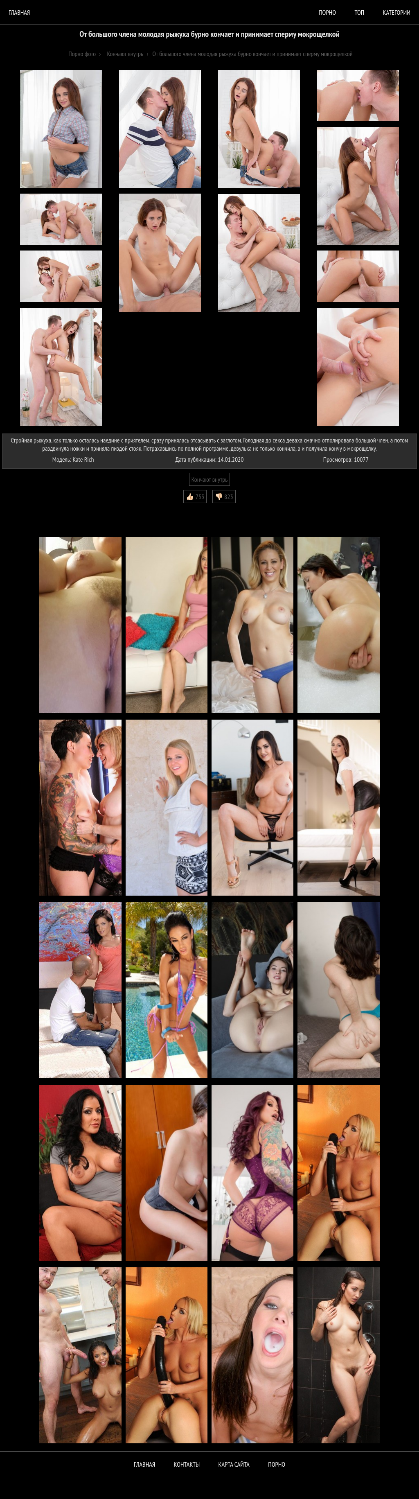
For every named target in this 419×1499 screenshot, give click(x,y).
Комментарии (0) (26, 509)
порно (327, 12)
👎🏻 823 (224, 496)
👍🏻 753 (195, 496)
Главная (19, 12)
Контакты (187, 1464)
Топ (359, 12)
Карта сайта (234, 1464)
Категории (396, 12)
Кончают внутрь (209, 479)
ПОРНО (276, 1464)
